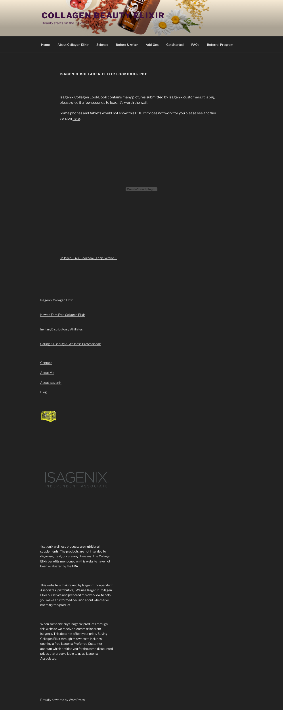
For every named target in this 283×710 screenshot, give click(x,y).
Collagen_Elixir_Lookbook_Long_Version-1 (88, 258)
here (76, 118)
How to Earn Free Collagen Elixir (62, 315)
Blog (43, 392)
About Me (47, 372)
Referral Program (220, 44)
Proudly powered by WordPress (62, 700)
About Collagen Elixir (73, 44)
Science (102, 44)
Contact (46, 363)
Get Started (175, 44)
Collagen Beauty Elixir (103, 15)
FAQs (195, 44)
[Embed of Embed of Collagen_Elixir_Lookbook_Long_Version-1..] (141, 189)
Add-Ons (152, 44)
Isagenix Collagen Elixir (56, 300)
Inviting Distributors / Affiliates (61, 329)
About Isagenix (50, 382)
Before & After (127, 44)
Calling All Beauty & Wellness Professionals (70, 344)
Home (45, 44)
